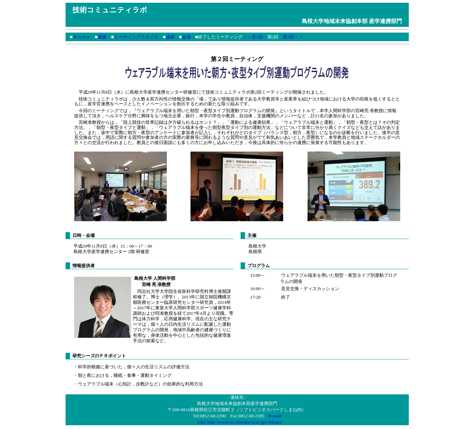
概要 (102, 36)
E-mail (275, 416)
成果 (170, 36)
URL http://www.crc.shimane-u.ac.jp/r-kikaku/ (239, 423)
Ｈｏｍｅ (82, 36)
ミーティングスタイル (136, 36)
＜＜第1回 (253, 36)
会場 (186, 36)
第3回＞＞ (293, 36)
